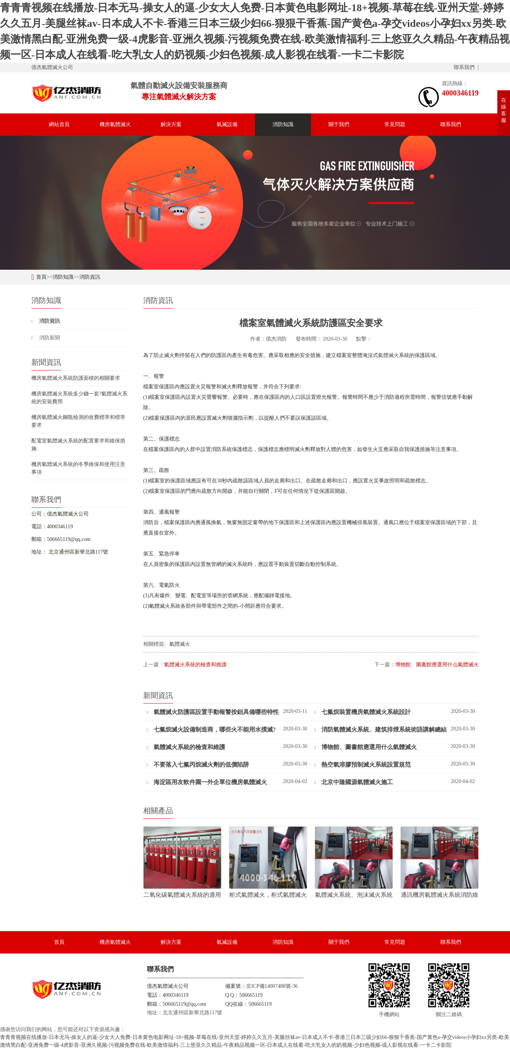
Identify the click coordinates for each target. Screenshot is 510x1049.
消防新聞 (49, 338)
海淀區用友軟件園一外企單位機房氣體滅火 (207, 782)
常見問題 (394, 124)
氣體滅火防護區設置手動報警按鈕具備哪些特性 (213, 712)
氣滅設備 (227, 124)
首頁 (41, 277)
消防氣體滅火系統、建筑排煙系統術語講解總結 (381, 729)
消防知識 (283, 124)
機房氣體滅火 (115, 124)
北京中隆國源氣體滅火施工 (354, 782)
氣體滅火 (388, 355)
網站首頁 (59, 124)
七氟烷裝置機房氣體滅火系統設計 (363, 712)
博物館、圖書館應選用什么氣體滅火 (437, 664)
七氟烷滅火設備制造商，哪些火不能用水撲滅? (211, 729)
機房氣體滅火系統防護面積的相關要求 (75, 378)
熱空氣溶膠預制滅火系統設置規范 (363, 764)
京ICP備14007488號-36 (272, 986)
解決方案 (171, 124)
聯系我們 (464, 67)
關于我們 (338, 124)
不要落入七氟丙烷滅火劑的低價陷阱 (198, 764)
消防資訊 (89, 277)
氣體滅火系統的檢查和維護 (195, 664)
